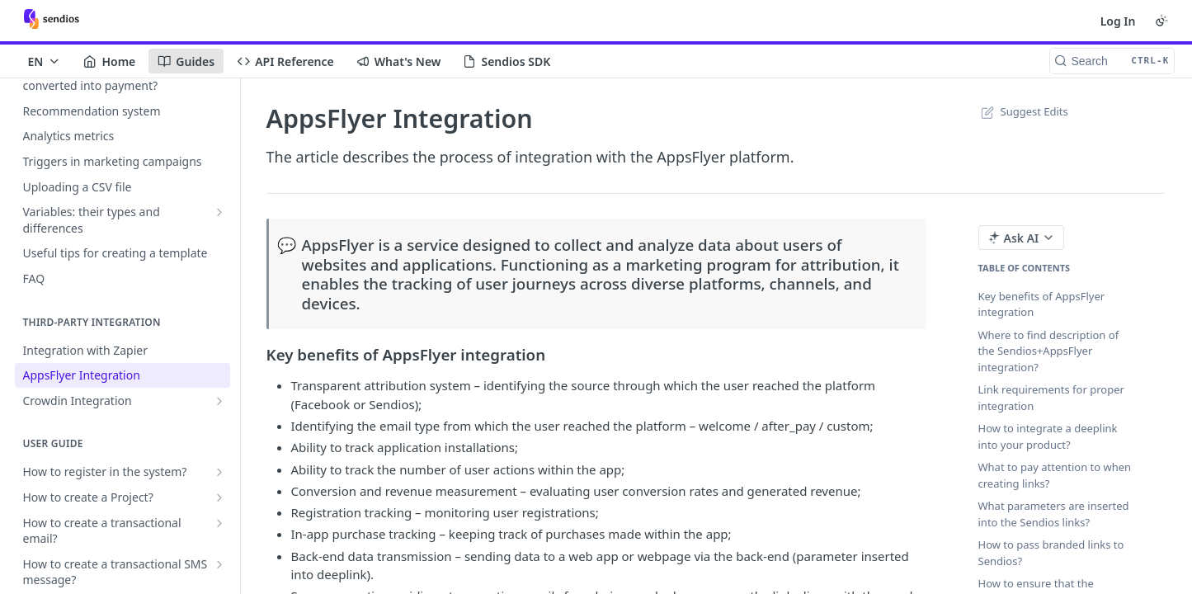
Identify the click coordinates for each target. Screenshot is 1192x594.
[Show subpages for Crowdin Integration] (219, 401)
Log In (1118, 21)
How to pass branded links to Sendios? (1051, 552)
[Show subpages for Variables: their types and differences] (219, 212)
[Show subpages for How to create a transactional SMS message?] (219, 564)
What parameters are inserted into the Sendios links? (1053, 514)
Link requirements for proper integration (1051, 397)
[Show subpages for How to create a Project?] (219, 497)
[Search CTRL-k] (1112, 61)
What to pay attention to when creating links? (1055, 475)
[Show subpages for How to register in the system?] (219, 471)
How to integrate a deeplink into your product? (1048, 436)
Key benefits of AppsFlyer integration (1041, 304)
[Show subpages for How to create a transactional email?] (219, 523)
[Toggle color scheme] (1161, 20)
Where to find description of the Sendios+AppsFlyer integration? (1048, 351)
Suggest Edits (1023, 111)
